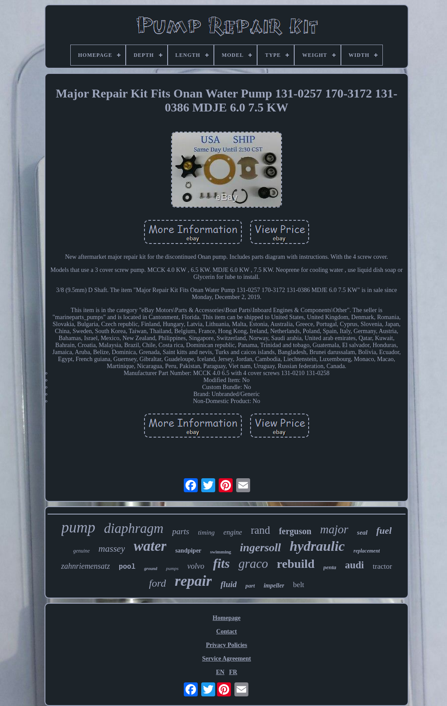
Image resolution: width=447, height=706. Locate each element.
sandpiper (188, 550)
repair (193, 581)
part (250, 585)
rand (260, 530)
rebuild (296, 563)
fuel (384, 530)
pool (127, 567)
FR (233, 672)
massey (112, 548)
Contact (226, 631)
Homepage (227, 618)
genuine (81, 551)
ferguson (295, 531)
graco (253, 563)
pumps (172, 568)
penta (330, 567)
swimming (220, 551)
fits (221, 563)
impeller (274, 585)
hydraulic (317, 546)
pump (79, 527)
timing (206, 532)
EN (220, 672)
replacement (367, 551)
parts (180, 531)
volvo (195, 566)
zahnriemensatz (85, 566)
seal (362, 532)
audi (354, 565)
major (334, 529)
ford (157, 583)
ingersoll (260, 547)
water (150, 546)
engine (233, 532)
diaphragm (133, 528)
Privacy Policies (226, 645)
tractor (382, 566)
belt (298, 585)
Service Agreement (226, 658)
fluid (228, 584)
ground (150, 568)
